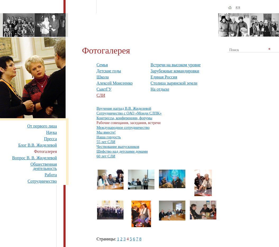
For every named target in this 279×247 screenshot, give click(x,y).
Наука (51, 132)
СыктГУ (104, 89)
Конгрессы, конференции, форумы (124, 118)
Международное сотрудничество (123, 127)
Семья (102, 65)
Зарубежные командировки (174, 71)
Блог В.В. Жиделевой (37, 145)
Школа (103, 77)
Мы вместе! (106, 132)
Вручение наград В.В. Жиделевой (124, 108)
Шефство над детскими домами (122, 151)
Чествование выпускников (118, 146)
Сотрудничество (42, 181)
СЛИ (101, 95)
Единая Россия (163, 77)
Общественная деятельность (43, 166)
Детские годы (109, 71)
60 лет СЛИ (106, 156)
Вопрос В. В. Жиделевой (34, 158)
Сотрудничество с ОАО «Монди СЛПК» (129, 113)
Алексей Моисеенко (114, 83)
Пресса (50, 138)
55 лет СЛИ (106, 142)
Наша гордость (109, 137)
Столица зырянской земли (173, 83)
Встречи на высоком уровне (175, 65)
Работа (51, 175)
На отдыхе (159, 89)
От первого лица (42, 126)
